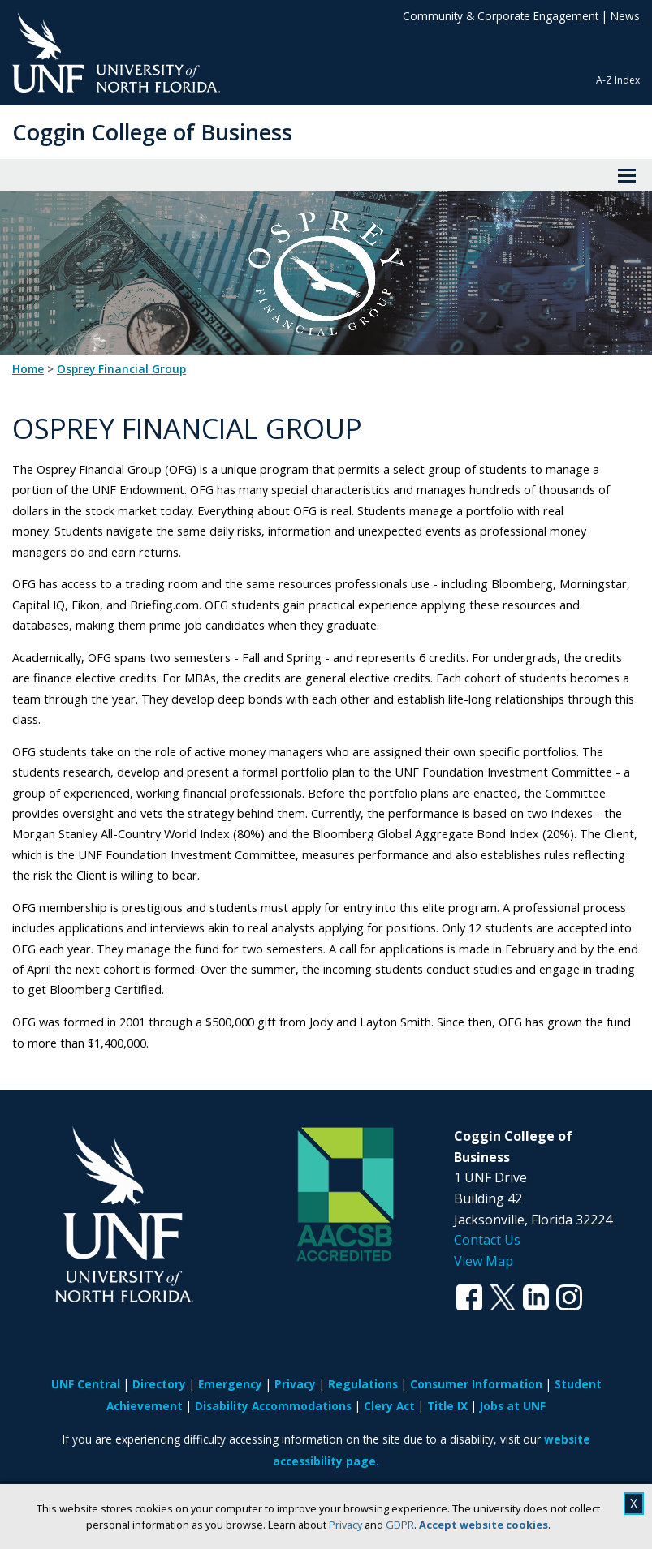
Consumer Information (476, 1384)
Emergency (230, 1384)
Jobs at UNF (513, 1405)
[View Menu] (627, 175)
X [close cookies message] (633, 1503)
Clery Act (389, 1405)
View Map (483, 1261)
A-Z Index (618, 80)
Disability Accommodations (273, 1405)
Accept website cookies (483, 1524)
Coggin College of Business (152, 132)
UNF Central (85, 1384)
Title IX (447, 1405)
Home (28, 369)
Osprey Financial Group (121, 369)
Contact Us (487, 1240)
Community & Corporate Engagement (500, 16)
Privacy (345, 1524)
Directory (159, 1384)
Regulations (363, 1384)
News (625, 16)
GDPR (400, 1524)
